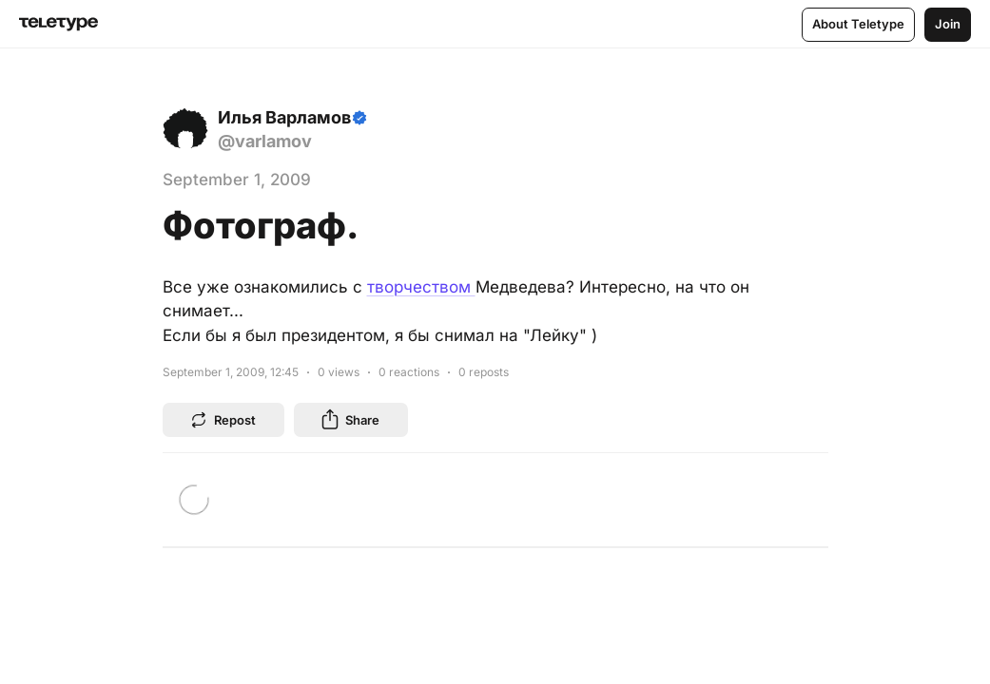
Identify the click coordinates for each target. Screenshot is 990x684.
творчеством (421, 286)
